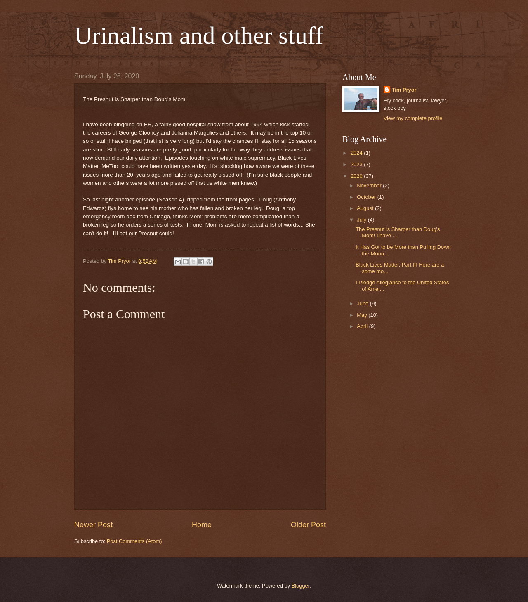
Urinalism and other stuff (198, 35)
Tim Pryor (404, 90)
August (366, 208)
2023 (357, 164)
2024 (357, 153)
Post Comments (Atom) (134, 541)
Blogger (301, 586)
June (363, 303)
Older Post (308, 525)
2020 (357, 176)
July (362, 220)
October (367, 197)
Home (202, 525)
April (363, 326)
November (370, 185)
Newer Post (93, 525)
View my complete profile (413, 118)
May (362, 315)
